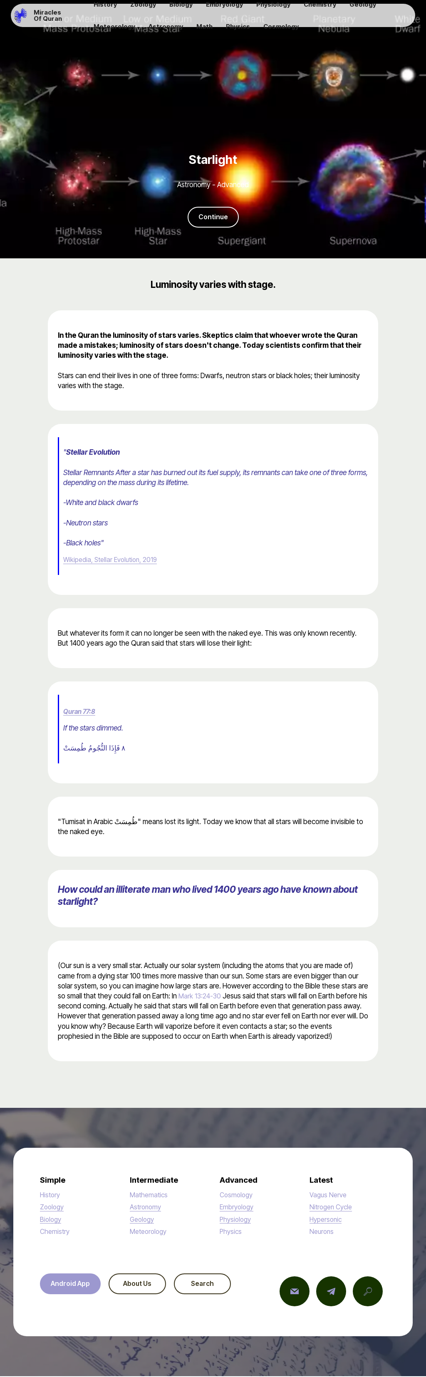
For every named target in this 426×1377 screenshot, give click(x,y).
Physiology (236, 1220)
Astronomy (146, 1207)
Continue (213, 217)
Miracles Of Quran (65, 18)
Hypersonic (327, 1220)
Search (217, 1285)
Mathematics (150, 1195)
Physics (231, 1232)
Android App (73, 1285)
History (51, 1195)
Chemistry (55, 1232)
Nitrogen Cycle (333, 1207)
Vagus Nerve (329, 1195)
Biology (51, 1220)
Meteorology (150, 1232)
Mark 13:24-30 (201, 996)
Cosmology (237, 1195)
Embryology (238, 1207)
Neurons (322, 1232)
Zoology (53, 1207)
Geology (143, 1220)
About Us (145, 1285)
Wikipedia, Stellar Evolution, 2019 (113, 560)
